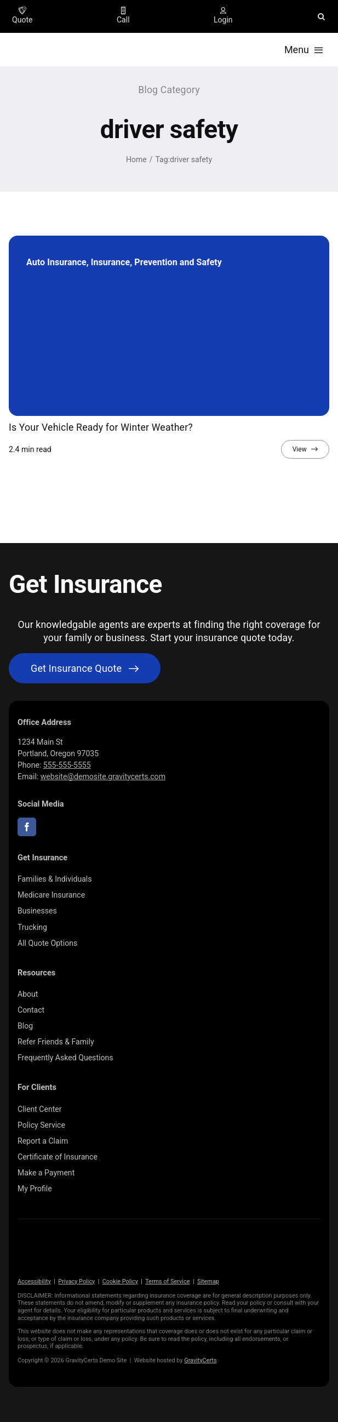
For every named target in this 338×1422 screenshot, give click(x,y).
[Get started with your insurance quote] (85, 668)
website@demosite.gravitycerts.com (103, 776)
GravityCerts (200, 1360)
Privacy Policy (76, 1281)
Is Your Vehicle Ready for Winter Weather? (101, 427)
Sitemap (208, 1281)
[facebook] (27, 827)
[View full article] (305, 449)
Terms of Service (167, 1281)
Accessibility (34, 1281)
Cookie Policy (120, 1281)
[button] (321, 16)
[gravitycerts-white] (72, 1245)
